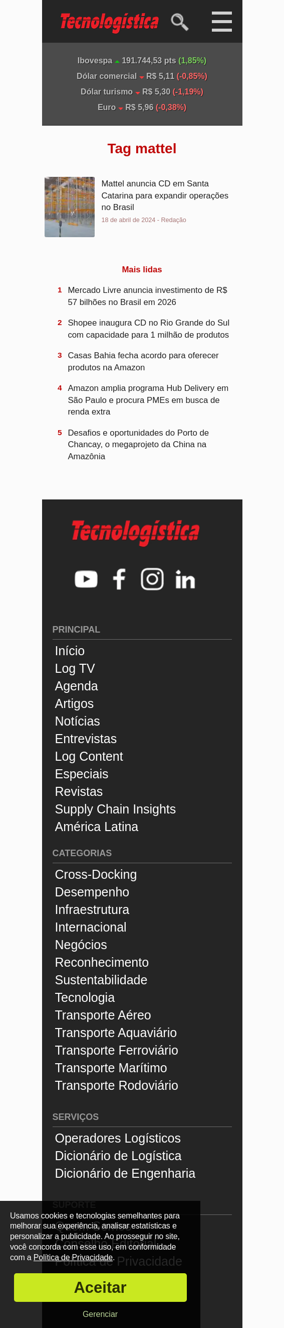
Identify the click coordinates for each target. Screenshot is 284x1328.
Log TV (75, 668)
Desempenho (92, 892)
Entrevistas (86, 739)
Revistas (79, 791)
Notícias (77, 721)
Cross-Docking (96, 874)
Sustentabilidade (101, 980)
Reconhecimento (102, 962)
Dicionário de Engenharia (125, 1173)
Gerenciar (100, 1314)
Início (70, 651)
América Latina (97, 827)
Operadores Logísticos (118, 1138)
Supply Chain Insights (115, 809)
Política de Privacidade (73, 1257)
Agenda (76, 686)
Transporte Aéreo (103, 1015)
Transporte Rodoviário (116, 1085)
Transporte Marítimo (111, 1068)
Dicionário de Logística (118, 1156)
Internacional (91, 927)
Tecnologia (85, 997)
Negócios (81, 945)
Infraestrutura (92, 909)
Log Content (89, 756)
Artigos (74, 703)
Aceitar (100, 1287)
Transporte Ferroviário (116, 1050)
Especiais (82, 774)
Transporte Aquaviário (116, 1033)
